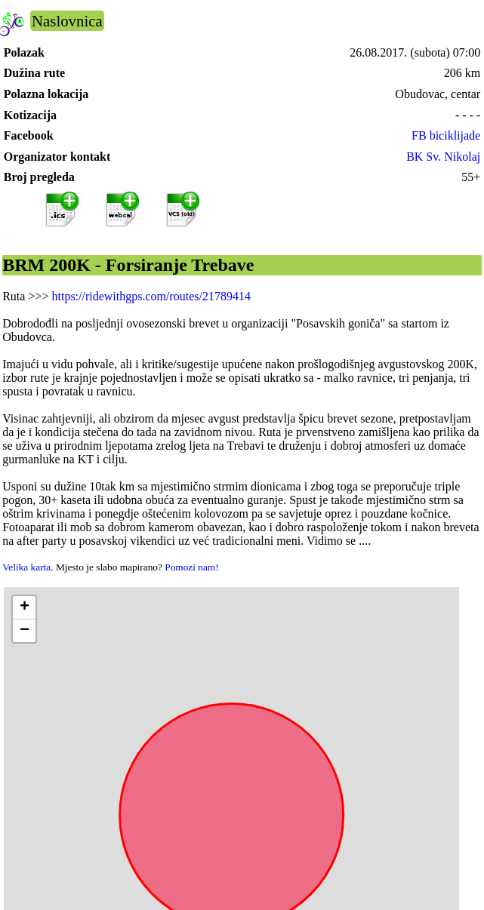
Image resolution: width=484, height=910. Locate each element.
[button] (24, 607)
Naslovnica (67, 20)
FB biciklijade (446, 135)
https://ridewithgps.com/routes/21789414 (151, 296)
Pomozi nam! (191, 567)
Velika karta (26, 567)
